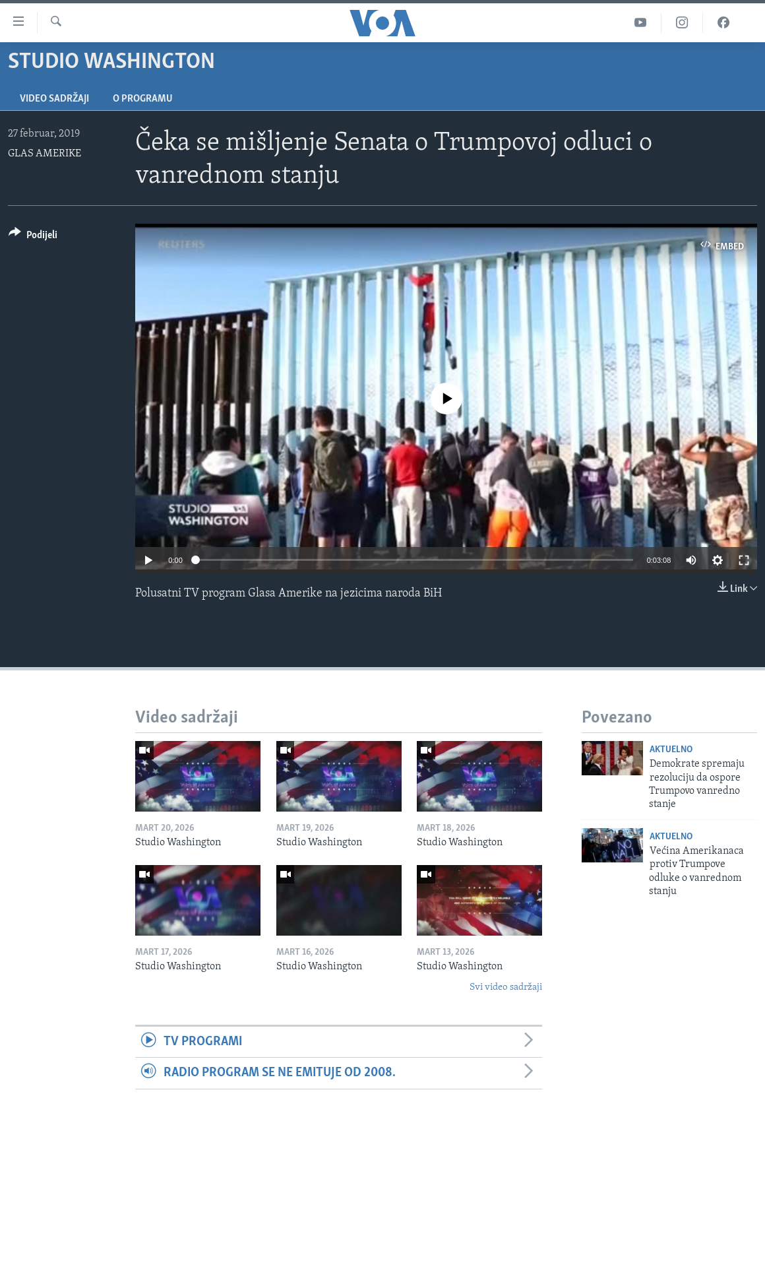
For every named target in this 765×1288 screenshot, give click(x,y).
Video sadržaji (54, 99)
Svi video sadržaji (506, 987)
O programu (143, 99)
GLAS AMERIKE (44, 153)
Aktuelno (671, 750)
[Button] (33, 237)
